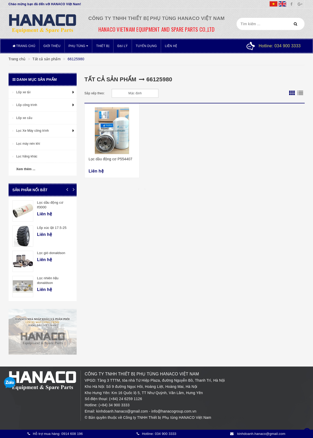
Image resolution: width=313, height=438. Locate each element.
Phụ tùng (78, 46)
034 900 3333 (165, 434)
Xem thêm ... (26, 169)
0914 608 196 (72, 434)
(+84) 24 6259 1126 (125, 399)
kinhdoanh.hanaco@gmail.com (122, 411)
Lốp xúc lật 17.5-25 (52, 228)
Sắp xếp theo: (94, 93)
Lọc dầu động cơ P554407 (110, 159)
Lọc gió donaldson (51, 253)
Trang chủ (24, 46)
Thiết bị (102, 46)
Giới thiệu (52, 46)
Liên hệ (171, 46)
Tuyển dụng (146, 46)
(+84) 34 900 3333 (114, 405)
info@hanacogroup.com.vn (173, 411)
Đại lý (122, 46)
